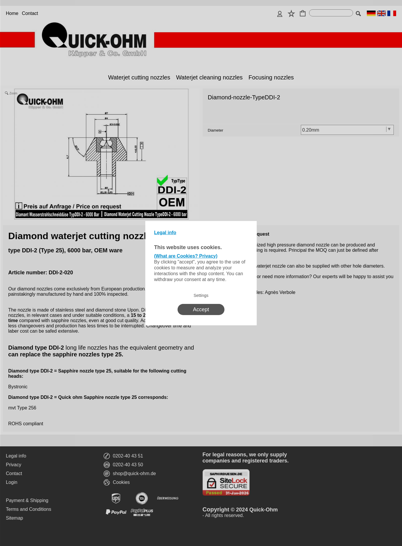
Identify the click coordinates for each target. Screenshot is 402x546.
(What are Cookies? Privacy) (186, 256)
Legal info (165, 232)
